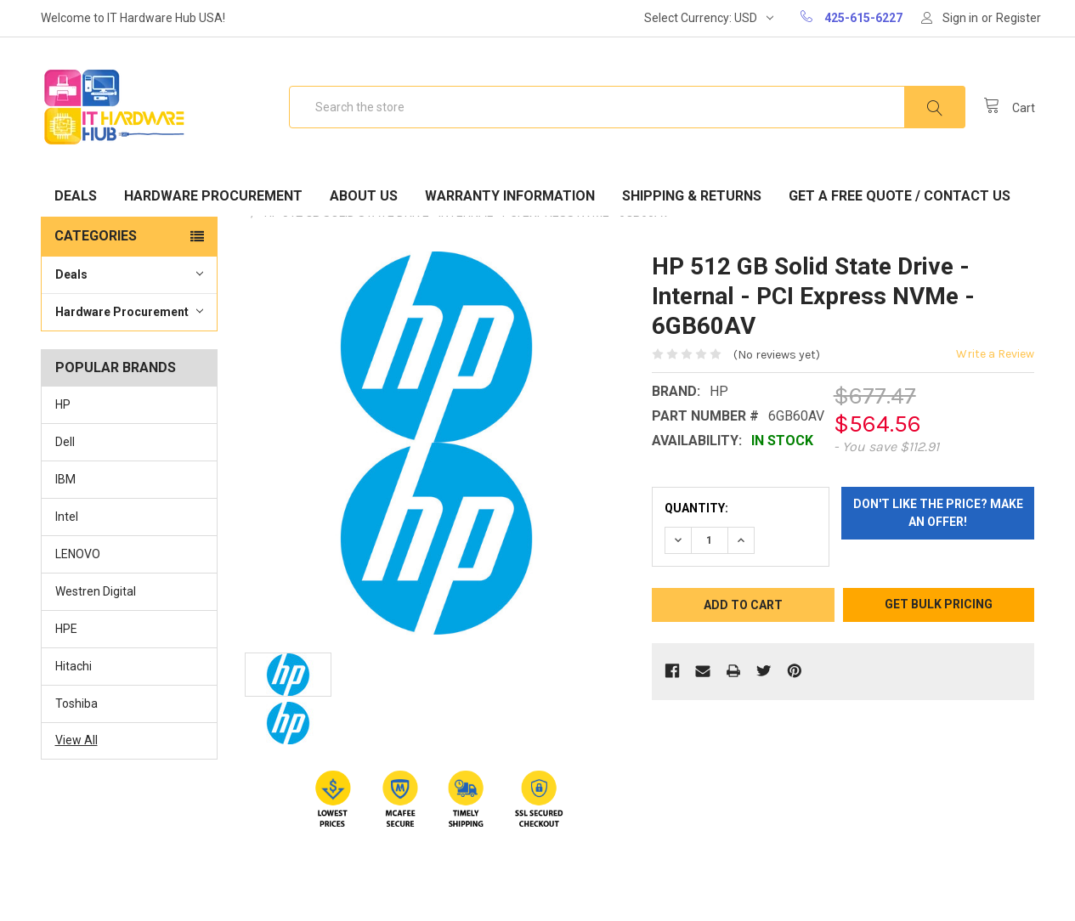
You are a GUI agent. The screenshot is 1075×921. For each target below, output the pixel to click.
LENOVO (77, 554)
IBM (65, 479)
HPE (66, 629)
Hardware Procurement (213, 196)
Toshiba (76, 703)
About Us (364, 196)
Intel (66, 516)
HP (63, 404)
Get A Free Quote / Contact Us (899, 196)
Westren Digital (95, 591)
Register (1018, 18)
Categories (95, 236)
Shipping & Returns (691, 196)
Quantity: (696, 508)
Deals (75, 196)
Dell (65, 442)
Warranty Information (510, 196)
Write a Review (995, 354)
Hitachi (73, 666)
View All (76, 740)
